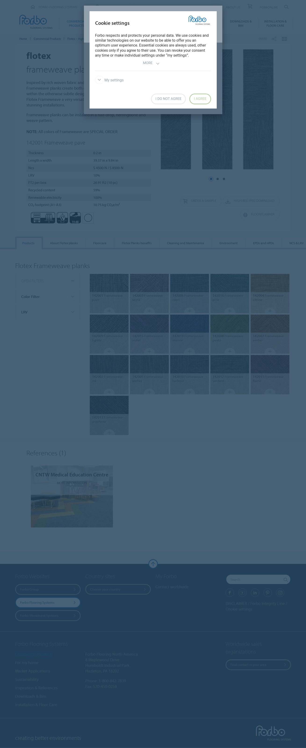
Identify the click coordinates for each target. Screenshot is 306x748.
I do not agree (168, 99)
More (151, 63)
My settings (109, 80)
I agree (200, 99)
